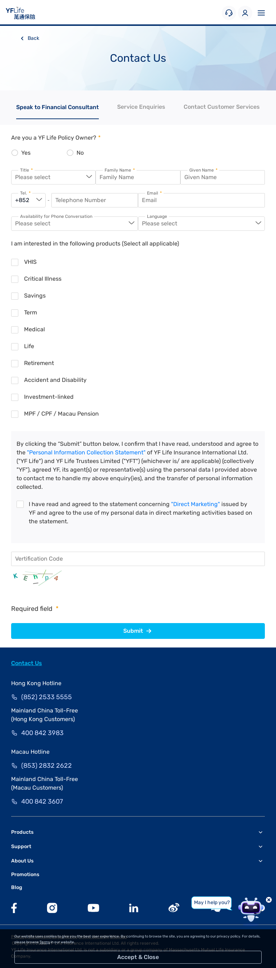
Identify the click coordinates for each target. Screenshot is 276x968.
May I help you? (212, 902)
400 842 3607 (42, 801)
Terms (45, 942)
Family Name (120, 170)
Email (154, 193)
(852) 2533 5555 (46, 697)
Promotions (25, 874)
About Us (22, 861)
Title (26, 170)
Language (157, 217)
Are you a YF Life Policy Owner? (56, 137)
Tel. (25, 193)
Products (22, 832)
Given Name (203, 170)
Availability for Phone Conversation (56, 217)
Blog (16, 887)
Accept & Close (138, 957)
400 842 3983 (42, 733)
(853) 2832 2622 (46, 765)
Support (21, 846)
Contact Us (26, 663)
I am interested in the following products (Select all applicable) (95, 243)
